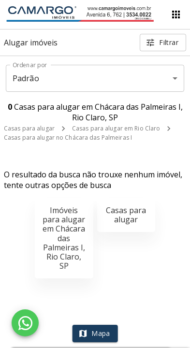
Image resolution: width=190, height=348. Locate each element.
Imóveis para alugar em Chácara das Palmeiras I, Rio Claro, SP (64, 238)
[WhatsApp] (25, 322)
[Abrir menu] (176, 14)
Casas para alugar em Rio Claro (116, 128)
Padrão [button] (26, 78)
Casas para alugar (29, 128)
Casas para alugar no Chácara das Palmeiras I (68, 137)
